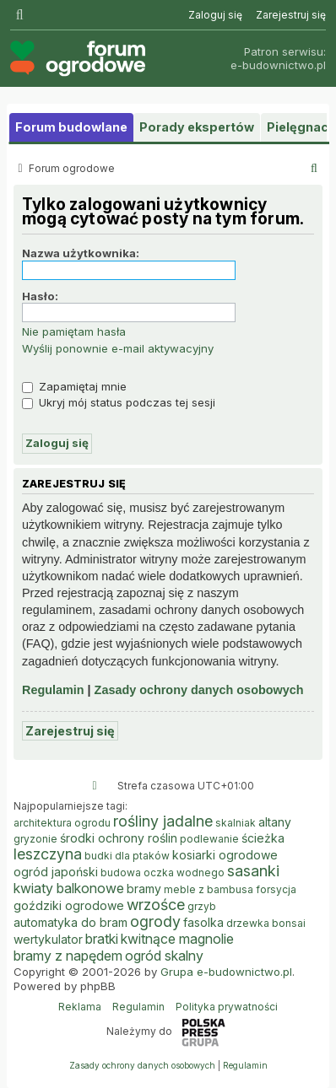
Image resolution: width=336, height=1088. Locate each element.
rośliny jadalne (163, 821)
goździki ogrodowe (69, 905)
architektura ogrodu (62, 822)
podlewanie (209, 838)
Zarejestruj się (70, 731)
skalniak (235, 822)
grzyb (201, 906)
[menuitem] (215, 15)
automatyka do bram (70, 922)
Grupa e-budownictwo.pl (226, 971)
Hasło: (40, 296)
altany (274, 822)
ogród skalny (164, 955)
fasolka (203, 922)
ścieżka (263, 838)
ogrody (155, 921)
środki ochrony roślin (118, 838)
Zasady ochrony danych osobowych (199, 690)
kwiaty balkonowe (69, 888)
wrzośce (156, 905)
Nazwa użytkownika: (80, 253)
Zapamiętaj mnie (74, 386)
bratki (101, 938)
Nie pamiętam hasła (74, 331)
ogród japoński (56, 871)
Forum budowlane (71, 127)
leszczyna (48, 854)
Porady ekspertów (196, 127)
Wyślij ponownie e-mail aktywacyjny (118, 348)
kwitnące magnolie (177, 938)
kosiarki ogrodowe (225, 855)
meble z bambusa (208, 889)
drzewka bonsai (266, 923)
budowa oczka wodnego (162, 872)
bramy (144, 888)
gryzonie (35, 838)
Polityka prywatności (227, 1006)
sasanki (253, 871)
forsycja (276, 889)
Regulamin (53, 690)
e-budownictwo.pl (278, 65)
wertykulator (48, 939)
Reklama (79, 1006)
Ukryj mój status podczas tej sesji (118, 402)
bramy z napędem (68, 955)
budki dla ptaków (127, 855)
